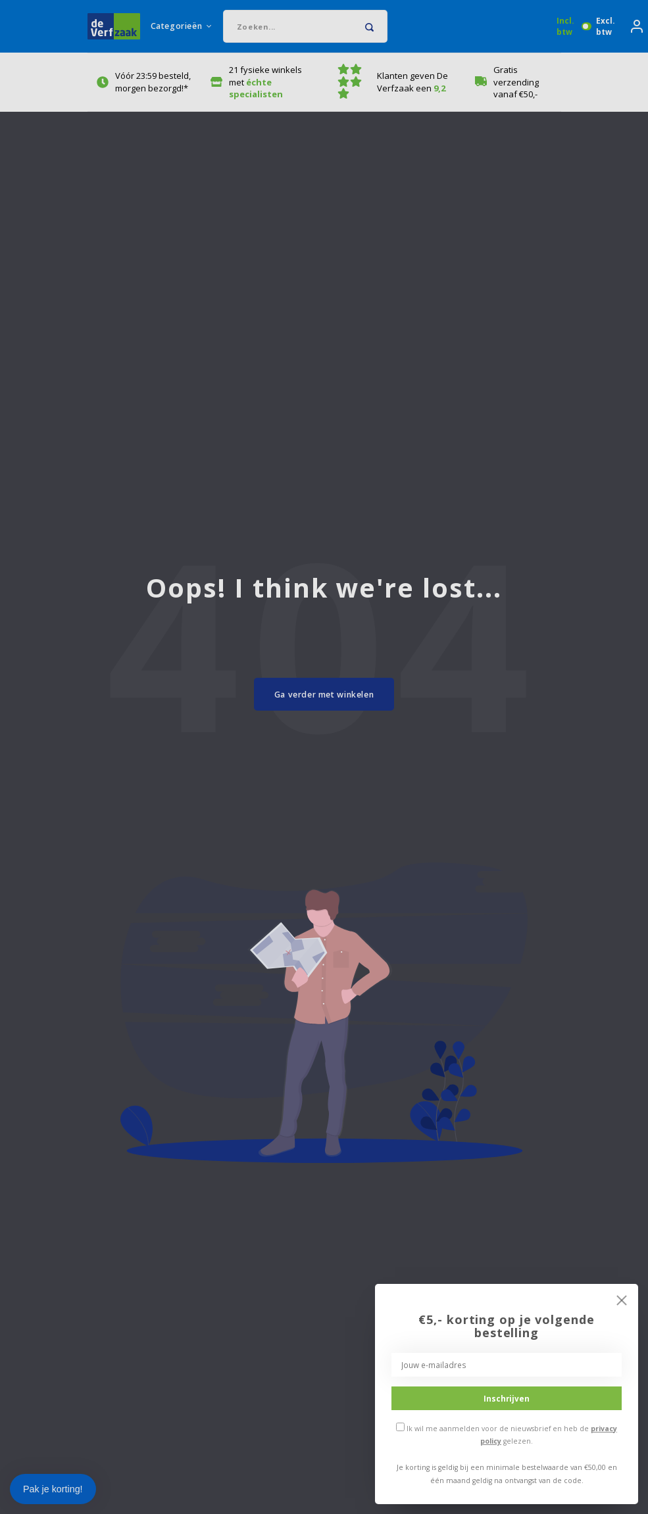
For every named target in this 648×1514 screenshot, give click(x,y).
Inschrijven (507, 1398)
